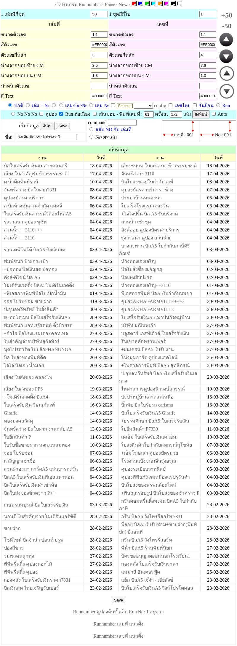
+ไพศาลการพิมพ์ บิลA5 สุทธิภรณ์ (155, 365)
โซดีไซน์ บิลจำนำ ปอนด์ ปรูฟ (33, 539)
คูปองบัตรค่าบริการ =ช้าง (147, 189)
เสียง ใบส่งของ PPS (23, 388)
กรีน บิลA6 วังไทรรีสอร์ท (146, 539)
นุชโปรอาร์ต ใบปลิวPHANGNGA (38, 349)
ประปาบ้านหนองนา (141, 197)
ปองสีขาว (14, 547)
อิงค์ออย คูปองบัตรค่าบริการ (150, 229)
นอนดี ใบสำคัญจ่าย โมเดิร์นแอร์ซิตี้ (40, 516)
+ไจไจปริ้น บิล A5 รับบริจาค (149, 213)
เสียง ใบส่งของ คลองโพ (28, 377)
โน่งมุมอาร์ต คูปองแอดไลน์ (149, 357)
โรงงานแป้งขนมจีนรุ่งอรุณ (148, 461)
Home (110, 5)
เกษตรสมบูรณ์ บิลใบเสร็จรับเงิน (36, 504)
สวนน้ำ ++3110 (19, 237)
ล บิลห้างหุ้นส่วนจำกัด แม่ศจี (33, 205)
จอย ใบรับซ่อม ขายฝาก (28, 301)
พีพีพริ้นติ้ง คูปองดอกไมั (28, 563)
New (122, 4)
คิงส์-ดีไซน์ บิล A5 (22, 277)
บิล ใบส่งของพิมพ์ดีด (25, 357)
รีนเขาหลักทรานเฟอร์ (143, 341)
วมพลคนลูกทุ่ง (19, 555)
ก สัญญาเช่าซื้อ (20, 461)
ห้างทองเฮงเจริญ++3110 (145, 285)
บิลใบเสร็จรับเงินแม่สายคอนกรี (35, 165)
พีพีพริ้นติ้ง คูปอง (21, 571)
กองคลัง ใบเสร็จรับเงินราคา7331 (37, 579)
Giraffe (10, 412)
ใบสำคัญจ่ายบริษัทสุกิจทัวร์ (32, 341)
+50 (227, 15)
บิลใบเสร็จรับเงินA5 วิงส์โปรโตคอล (157, 588)
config (160, 105)
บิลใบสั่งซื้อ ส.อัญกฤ (141, 269)
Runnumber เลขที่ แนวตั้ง (119, 636)
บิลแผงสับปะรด (136, 277)
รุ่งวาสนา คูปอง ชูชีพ (25, 221)
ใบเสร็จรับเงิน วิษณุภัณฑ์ (29, 404)
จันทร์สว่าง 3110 (137, 173)
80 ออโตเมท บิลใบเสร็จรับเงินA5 (37, 317)
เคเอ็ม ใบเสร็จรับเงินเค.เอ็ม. (149, 436)
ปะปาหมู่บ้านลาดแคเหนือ (147, 396)
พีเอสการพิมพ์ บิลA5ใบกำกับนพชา (156, 293)
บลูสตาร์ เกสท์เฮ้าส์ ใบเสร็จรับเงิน (155, 333)
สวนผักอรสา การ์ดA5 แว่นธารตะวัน (41, 469)
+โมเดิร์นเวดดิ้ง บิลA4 (26, 396)
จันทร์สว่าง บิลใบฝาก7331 (30, 189)
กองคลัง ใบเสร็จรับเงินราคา (149, 563)
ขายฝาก (12, 528)
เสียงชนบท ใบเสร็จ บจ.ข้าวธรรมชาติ (159, 165)
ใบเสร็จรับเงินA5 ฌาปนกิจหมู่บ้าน (155, 317)
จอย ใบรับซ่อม (19, 452)
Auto (219, 114)
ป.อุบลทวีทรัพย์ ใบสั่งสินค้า (31, 309)
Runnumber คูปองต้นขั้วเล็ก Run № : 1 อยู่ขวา (118, 611)
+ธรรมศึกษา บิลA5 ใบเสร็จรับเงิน (155, 420)
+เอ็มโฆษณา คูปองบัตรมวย (149, 452)
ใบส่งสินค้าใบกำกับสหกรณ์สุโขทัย (156, 444)
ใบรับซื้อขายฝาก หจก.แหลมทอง (37, 444)
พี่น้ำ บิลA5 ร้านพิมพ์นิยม (146, 547)
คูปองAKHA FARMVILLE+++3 (153, 301)
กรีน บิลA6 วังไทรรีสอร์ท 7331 (152, 516)
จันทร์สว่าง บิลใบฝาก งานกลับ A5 (38, 428)
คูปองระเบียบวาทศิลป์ (143, 469)
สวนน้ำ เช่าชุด (136, 221)
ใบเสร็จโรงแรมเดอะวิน (145, 205)
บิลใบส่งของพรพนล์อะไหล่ (148, 485)
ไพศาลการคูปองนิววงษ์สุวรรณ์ (153, 388)
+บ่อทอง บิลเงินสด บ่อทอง (30, 269)
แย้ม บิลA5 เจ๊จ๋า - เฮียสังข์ (147, 579)
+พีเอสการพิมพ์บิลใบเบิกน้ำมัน (35, 293)
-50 (226, 26)
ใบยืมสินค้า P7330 (139, 428)
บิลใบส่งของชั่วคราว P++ (29, 493)
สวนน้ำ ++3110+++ (23, 229)
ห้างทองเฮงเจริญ (138, 261)
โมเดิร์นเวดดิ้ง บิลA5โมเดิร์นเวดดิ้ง (39, 285)
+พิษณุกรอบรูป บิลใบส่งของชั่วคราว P (160, 493)
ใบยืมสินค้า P (17, 436)
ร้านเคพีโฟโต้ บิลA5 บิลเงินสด (34, 249)
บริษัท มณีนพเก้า (138, 325)
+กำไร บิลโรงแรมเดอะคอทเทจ (36, 333)
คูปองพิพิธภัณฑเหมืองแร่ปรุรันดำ (155, 477)
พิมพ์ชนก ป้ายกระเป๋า (26, 261)
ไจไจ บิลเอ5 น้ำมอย (24, 365)
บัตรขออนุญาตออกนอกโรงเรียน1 (155, 555)
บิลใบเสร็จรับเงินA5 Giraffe (148, 412)
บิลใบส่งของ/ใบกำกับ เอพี (147, 181)
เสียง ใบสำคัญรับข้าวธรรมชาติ (36, 173)
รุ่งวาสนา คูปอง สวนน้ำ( (146, 237)
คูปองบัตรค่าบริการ (24, 197)
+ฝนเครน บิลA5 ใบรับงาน (147, 349)
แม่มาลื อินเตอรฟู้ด (140, 571)
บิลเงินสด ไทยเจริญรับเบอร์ (31, 588)
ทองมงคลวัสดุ (18, 420)
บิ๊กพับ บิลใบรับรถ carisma (147, 404)
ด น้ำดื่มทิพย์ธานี (21, 181)
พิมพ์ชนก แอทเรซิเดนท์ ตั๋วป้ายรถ (38, 325)
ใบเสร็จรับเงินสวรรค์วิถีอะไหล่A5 (38, 213)
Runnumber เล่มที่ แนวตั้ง (119, 623)
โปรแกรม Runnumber (79, 4)
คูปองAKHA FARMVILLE (147, 309)
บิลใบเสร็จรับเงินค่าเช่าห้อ (30, 485)
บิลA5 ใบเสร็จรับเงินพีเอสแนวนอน (39, 477)
